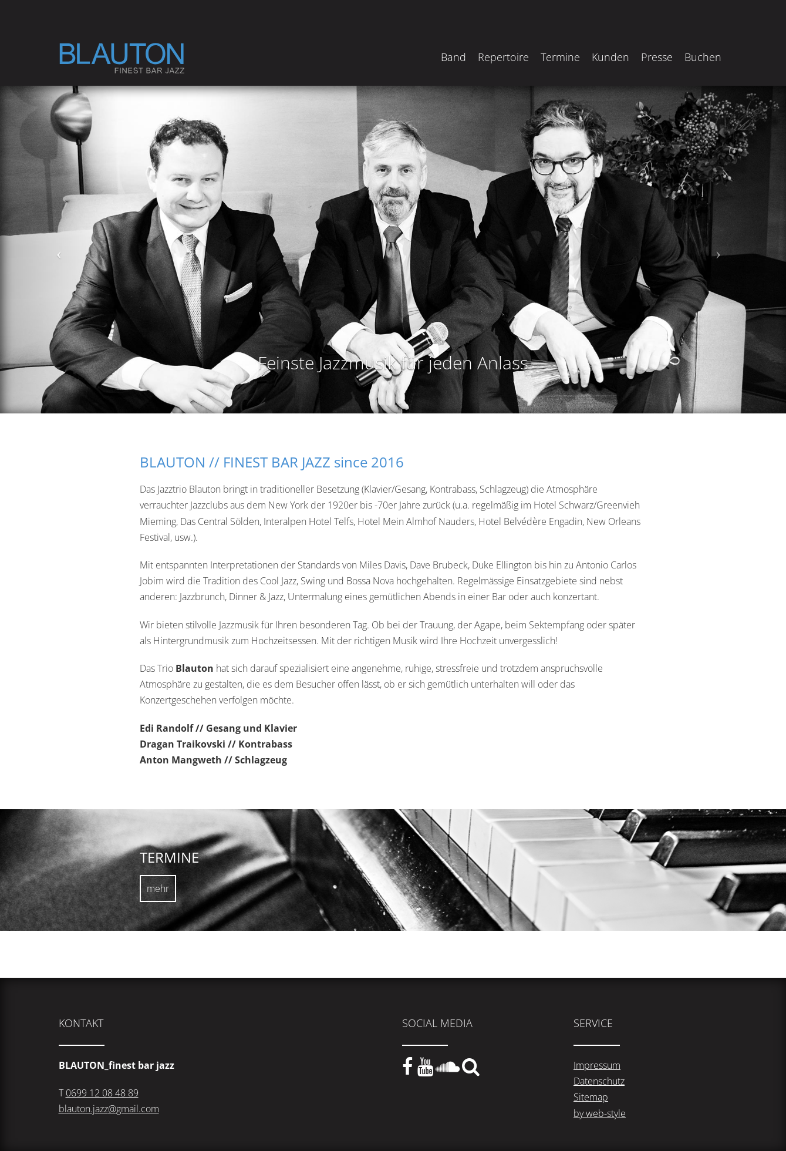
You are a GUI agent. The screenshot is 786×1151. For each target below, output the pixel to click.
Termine (560, 57)
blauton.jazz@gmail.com (109, 1108)
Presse (657, 57)
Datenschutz (599, 1081)
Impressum (597, 1065)
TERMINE (169, 857)
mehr (158, 888)
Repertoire (503, 57)
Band (453, 57)
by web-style (600, 1113)
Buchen (702, 57)
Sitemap (591, 1097)
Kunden (610, 57)
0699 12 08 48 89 (102, 1092)
